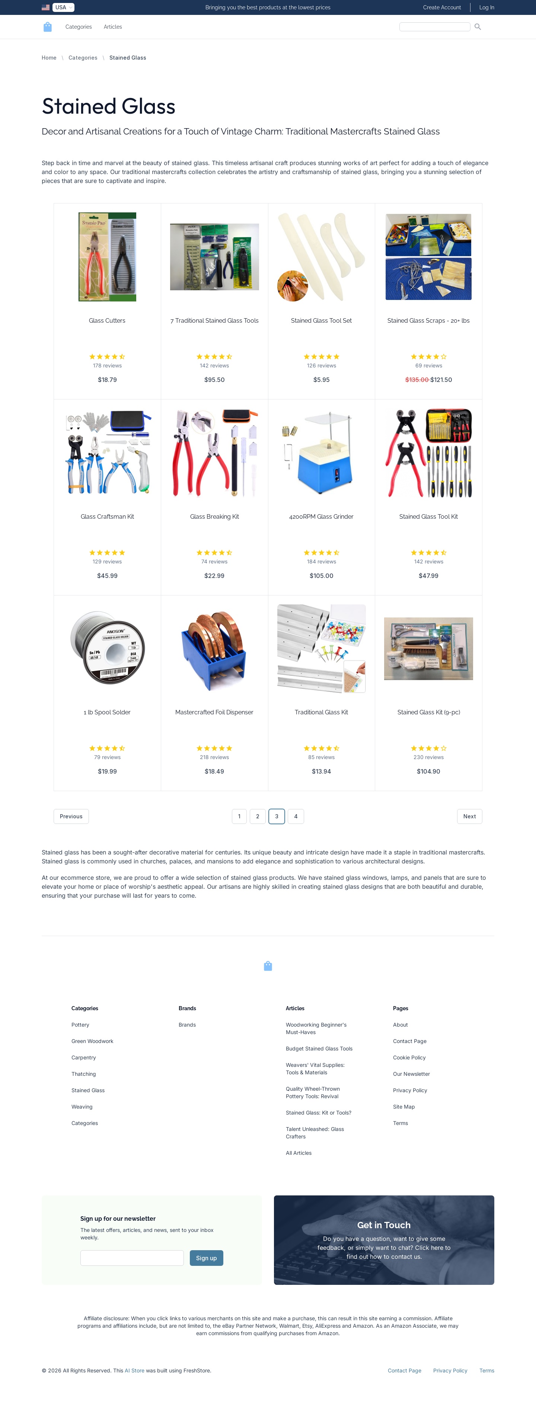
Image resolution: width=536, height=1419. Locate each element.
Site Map (404, 1106)
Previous (71, 816)
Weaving (82, 1106)
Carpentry (83, 1057)
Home (49, 57)
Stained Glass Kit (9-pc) (429, 712)
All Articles (299, 1153)
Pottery (80, 1024)
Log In (486, 7)
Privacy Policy (410, 1090)
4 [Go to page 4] (296, 816)
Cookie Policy (409, 1057)
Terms (400, 1123)
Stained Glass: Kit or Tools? (318, 1112)
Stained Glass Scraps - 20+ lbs (428, 320)
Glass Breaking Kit (214, 516)
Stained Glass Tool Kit (428, 516)
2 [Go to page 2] (257, 816)
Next (469, 816)
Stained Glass (88, 1090)
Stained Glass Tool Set (321, 320)
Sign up (206, 1258)
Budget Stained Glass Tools (319, 1048)
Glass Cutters (107, 320)
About (400, 1024)
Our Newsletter (411, 1074)
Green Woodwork (92, 1041)
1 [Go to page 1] (239, 816)
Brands (187, 1024)
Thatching (83, 1074)
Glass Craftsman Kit (107, 516)
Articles (113, 27)
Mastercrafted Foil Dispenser (214, 712)
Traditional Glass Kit (321, 712)
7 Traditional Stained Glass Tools (214, 320)
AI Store (134, 1370)
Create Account (442, 7)
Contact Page (410, 1041)
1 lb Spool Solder (107, 712)
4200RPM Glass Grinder (321, 516)
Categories (79, 27)
